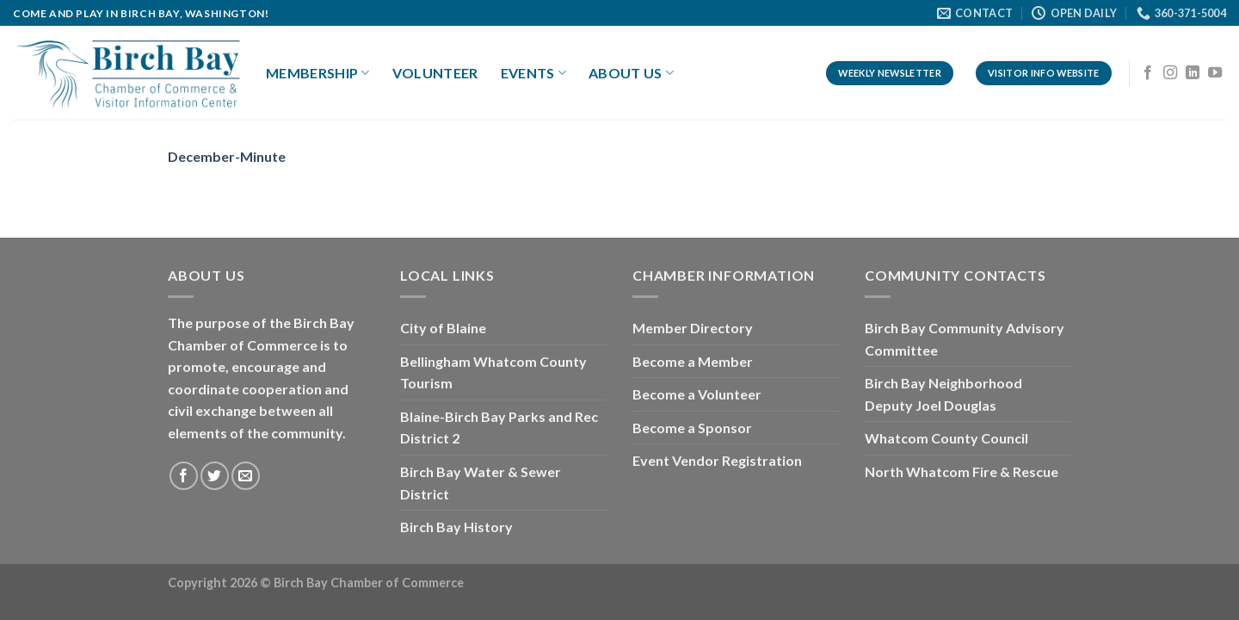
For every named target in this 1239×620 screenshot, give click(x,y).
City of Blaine (443, 327)
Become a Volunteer (696, 394)
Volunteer (435, 73)
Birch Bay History (456, 526)
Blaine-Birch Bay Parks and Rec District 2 (499, 427)
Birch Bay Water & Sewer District (480, 482)
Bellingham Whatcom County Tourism (493, 372)
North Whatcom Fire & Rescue (961, 471)
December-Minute (227, 156)
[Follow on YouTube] (1215, 73)
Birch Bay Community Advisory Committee (964, 338)
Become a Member (692, 361)
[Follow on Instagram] (1170, 73)
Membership (318, 73)
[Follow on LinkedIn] (1192, 73)
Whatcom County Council (946, 438)
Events (533, 73)
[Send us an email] (245, 476)
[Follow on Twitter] (214, 476)
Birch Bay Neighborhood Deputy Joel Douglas (943, 394)
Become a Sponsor (692, 427)
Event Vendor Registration (717, 460)
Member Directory (692, 327)
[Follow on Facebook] (1148, 73)
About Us (631, 73)
